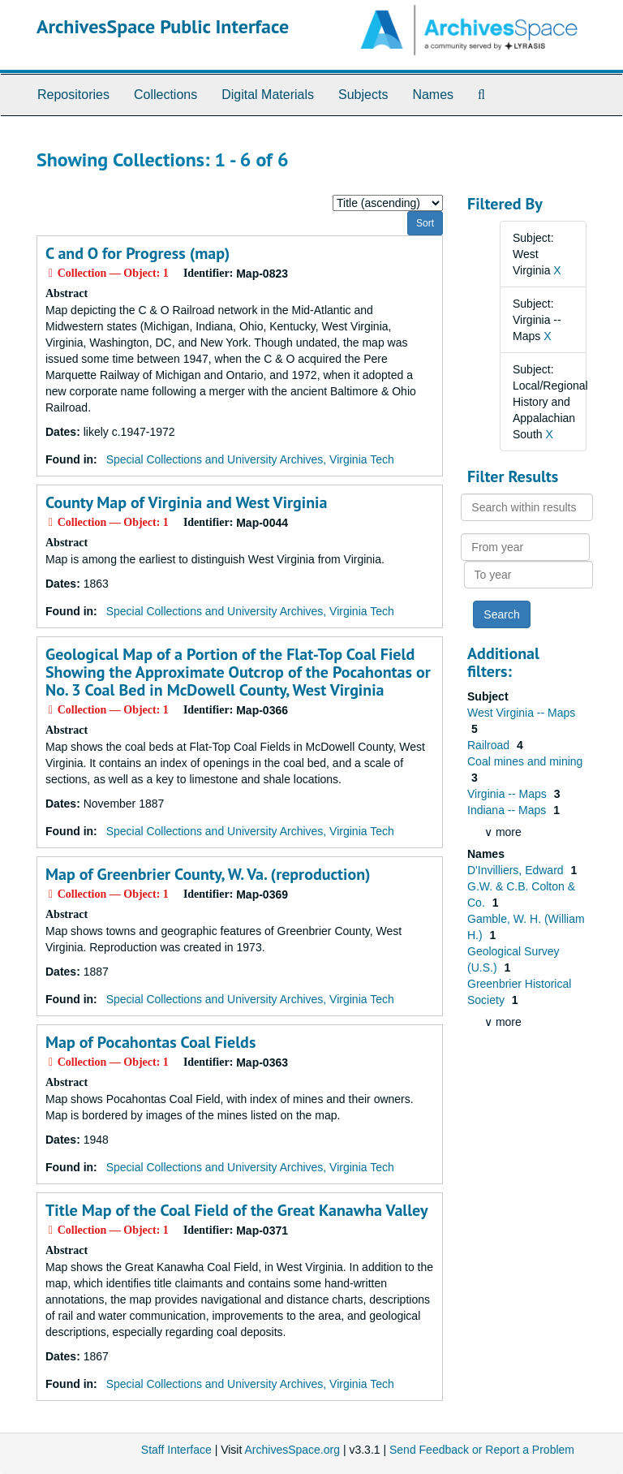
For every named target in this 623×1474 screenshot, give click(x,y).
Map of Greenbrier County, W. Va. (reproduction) (208, 874)
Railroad (490, 745)
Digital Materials (267, 94)
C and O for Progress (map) (137, 253)
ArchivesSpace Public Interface (163, 26)
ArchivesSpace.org (292, 1449)
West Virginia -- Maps (521, 712)
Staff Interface (176, 1449)
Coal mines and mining (524, 761)
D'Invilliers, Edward (517, 870)
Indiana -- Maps (508, 810)
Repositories (73, 94)
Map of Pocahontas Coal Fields (150, 1042)
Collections (165, 94)
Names (432, 94)
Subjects (363, 94)
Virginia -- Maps (508, 793)
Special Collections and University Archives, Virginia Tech (250, 459)
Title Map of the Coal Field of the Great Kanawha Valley (236, 1210)
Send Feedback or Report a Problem (481, 1449)
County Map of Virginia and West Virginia (186, 502)
